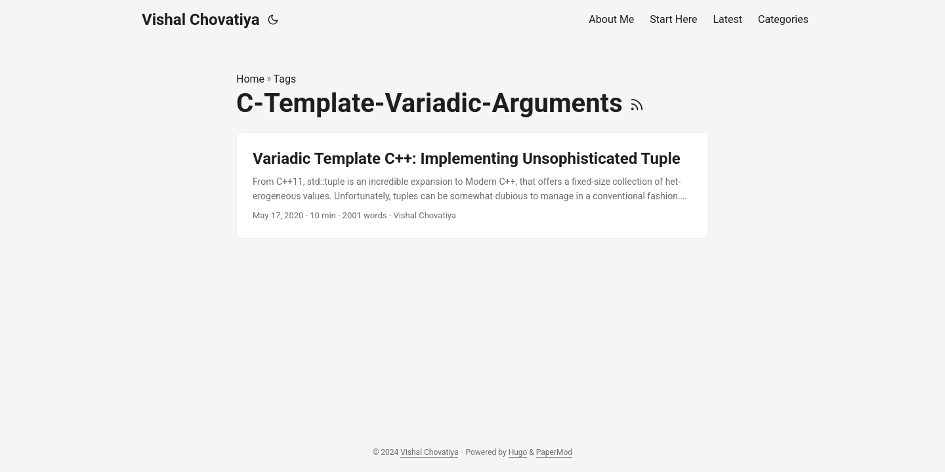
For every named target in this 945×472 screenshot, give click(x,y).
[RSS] (636, 103)
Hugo (518, 452)
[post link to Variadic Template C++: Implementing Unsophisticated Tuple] (472, 186)
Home (250, 79)
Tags (285, 79)
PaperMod (554, 452)
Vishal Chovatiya (201, 19)
